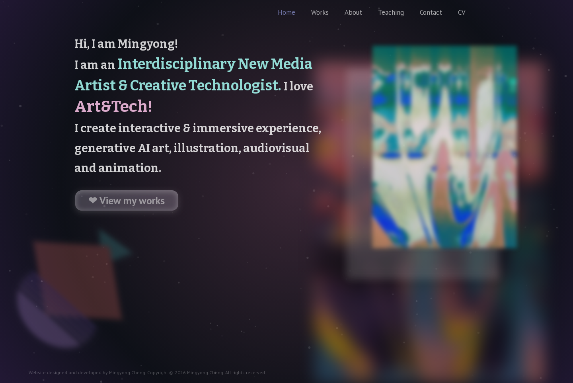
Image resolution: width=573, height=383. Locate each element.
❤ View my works (126, 200)
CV (462, 12)
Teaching (391, 12)
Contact (431, 12)
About (353, 12)
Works (320, 12)
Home (286, 12)
